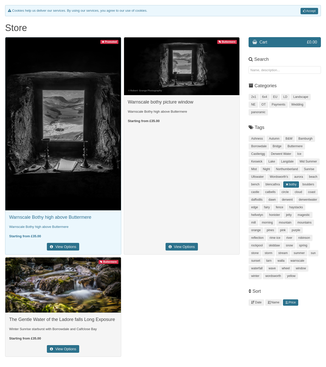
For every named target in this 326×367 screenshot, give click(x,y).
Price (291, 302)
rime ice (275, 238)
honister (274, 215)
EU (275, 97)
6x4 (264, 97)
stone (255, 253)
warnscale (297, 260)
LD (285, 97)
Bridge (277, 146)
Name (273, 302)
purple (296, 230)
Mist (254, 169)
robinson (304, 238)
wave (272, 268)
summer (299, 253)
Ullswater (257, 177)
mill (253, 222)
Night (266, 169)
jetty (289, 215)
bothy (291, 184)
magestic (304, 215)
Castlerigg (258, 154)
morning (267, 222)
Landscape (300, 97)
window (301, 268)
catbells (270, 192)
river (289, 238)
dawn (272, 199)
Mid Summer (308, 161)
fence (279, 207)
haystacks (296, 207)
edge (254, 207)
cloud (298, 192)
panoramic (258, 112)
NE (253, 104)
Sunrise (309, 169)
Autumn (274, 138)
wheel (286, 268)
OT (264, 104)
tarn (268, 260)
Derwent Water (281, 154)
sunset (255, 260)
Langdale (287, 161)
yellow (291, 276)
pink (283, 230)
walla (281, 260)
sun (313, 253)
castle (255, 192)
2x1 (253, 97)
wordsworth (273, 276)
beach (313, 177)
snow (289, 245)
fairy (267, 207)
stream (283, 253)
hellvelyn (257, 215)
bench (255, 184)
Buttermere (295, 146)
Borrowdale (259, 146)
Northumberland (287, 169)
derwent (287, 199)
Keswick (256, 161)
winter (255, 276)
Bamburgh (305, 138)
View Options (63, 247)
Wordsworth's (279, 177)
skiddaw (274, 245)
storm (268, 253)
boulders (308, 184)
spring (303, 245)
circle (285, 192)
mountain (285, 222)
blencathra (273, 184)
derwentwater (308, 199)
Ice (299, 154)
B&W (289, 138)
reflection (257, 238)
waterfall (257, 268)
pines (270, 230)
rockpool (257, 245)
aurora (298, 177)
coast (312, 192)
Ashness (257, 138)
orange (256, 230)
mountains (304, 222)
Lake (271, 161)
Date (256, 302)
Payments (278, 104)
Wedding (297, 104)
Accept (309, 11)
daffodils (256, 199)
